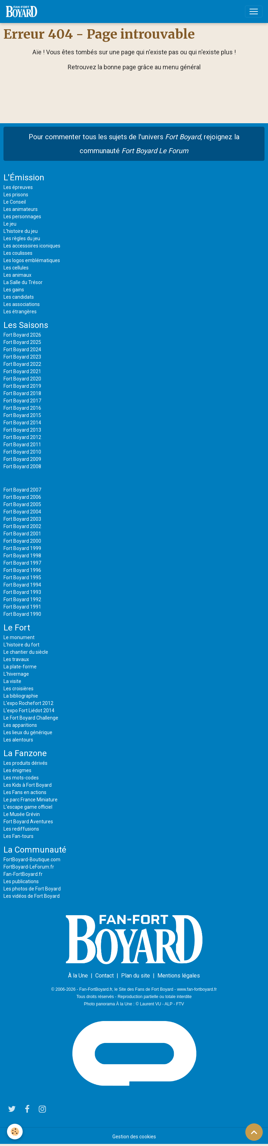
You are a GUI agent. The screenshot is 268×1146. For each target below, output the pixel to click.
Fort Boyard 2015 (22, 415)
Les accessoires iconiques (31, 246)
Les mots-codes (21, 777)
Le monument (19, 637)
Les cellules (16, 267)
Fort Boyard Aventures (28, 821)
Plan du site (135, 975)
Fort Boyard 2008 (22, 466)
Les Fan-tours (18, 836)
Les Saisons (25, 325)
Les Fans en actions (24, 792)
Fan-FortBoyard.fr (23, 874)
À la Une (78, 975)
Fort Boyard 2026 (22, 335)
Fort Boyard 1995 (22, 577)
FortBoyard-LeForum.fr (28, 867)
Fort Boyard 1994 (22, 585)
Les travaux (16, 659)
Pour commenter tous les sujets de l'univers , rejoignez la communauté (134, 144)
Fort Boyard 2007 (22, 490)
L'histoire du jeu (20, 231)
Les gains (13, 289)
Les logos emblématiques (31, 260)
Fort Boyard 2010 (22, 452)
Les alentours (18, 740)
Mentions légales (178, 975)
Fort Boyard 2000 (22, 541)
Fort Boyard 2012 (22, 437)
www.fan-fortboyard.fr (197, 989)
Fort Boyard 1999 (22, 548)
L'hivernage (16, 674)
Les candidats (18, 297)
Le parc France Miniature (30, 799)
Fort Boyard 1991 (22, 607)
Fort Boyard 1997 (22, 563)
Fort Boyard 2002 (22, 526)
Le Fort (16, 628)
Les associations (21, 304)
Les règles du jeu (21, 238)
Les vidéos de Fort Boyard (31, 896)
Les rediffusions (21, 829)
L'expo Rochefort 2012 (28, 703)
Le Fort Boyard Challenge (30, 718)
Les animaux (17, 275)
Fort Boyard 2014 (22, 422)
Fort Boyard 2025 (22, 342)
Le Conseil (14, 202)
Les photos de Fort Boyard (32, 889)
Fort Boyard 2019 (22, 386)
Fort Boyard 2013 (22, 430)
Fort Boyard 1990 (22, 614)
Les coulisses (17, 253)
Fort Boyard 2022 (22, 364)
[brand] (23, 11)
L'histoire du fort (21, 644)
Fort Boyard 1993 (22, 592)
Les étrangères (20, 311)
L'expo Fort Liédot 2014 (28, 710)
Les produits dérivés (25, 763)
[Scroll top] (254, 1132)
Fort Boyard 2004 (22, 512)
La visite (12, 681)
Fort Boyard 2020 (22, 379)
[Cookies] (15, 1131)
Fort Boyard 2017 (22, 400)
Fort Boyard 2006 (22, 497)
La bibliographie (20, 696)
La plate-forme (20, 666)
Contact (104, 975)
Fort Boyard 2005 (22, 504)
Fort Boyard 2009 (22, 459)
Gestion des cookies (134, 1136)
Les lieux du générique (27, 732)
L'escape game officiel (27, 807)
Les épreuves (18, 187)
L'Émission (23, 177)
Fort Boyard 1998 (22, 555)
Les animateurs (20, 209)
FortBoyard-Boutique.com (31, 859)
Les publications (21, 881)
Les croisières (18, 688)
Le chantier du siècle (25, 652)
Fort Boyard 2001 (22, 533)
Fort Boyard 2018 (22, 393)
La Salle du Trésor (23, 282)
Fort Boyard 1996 (22, 570)
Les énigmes (17, 770)
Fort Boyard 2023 (22, 357)
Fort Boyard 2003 (22, 519)
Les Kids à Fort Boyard (27, 785)
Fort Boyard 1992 (22, 599)
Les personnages (22, 216)
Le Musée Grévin (21, 814)
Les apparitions (20, 725)
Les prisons (15, 194)
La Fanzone (25, 753)
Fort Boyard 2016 (22, 408)
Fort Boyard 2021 (22, 371)
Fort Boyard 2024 (22, 349)
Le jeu (9, 224)
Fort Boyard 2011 (22, 444)
